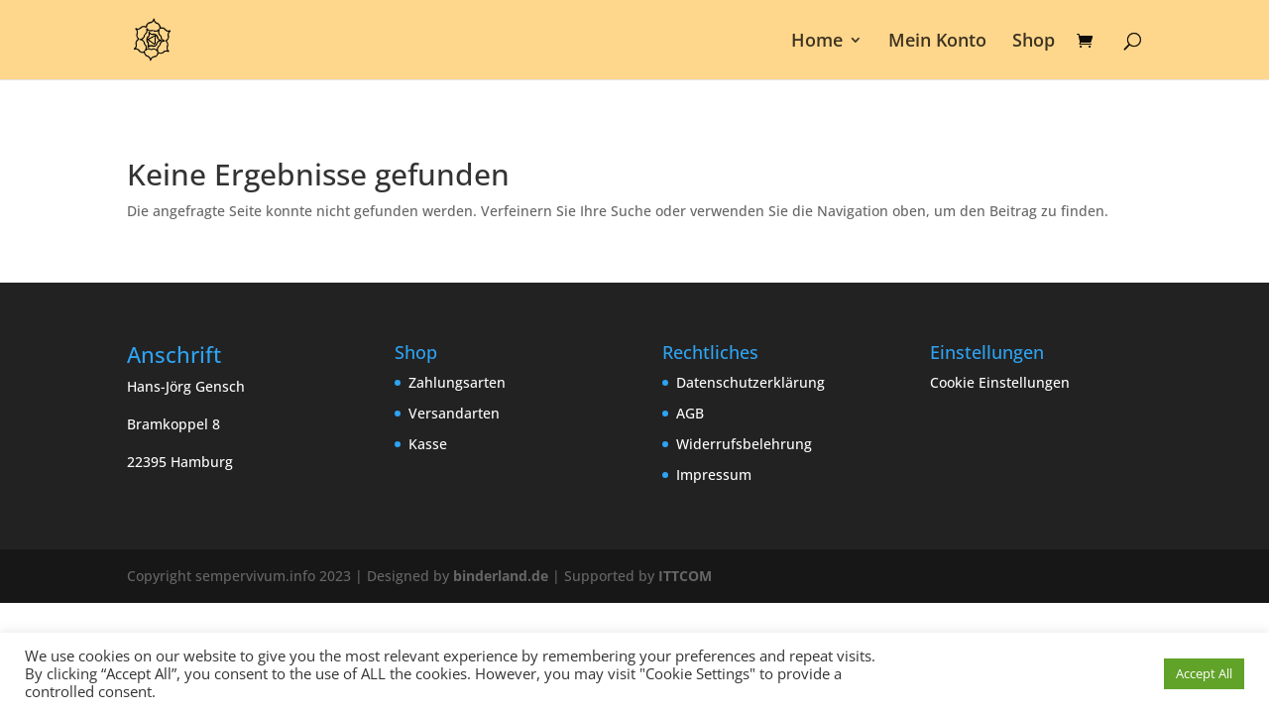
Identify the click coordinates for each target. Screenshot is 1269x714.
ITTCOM (685, 575)
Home (817, 42)
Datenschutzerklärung (750, 382)
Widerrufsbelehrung (744, 443)
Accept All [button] (1204, 673)
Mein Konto (937, 42)
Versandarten (454, 413)
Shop (1033, 42)
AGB (690, 413)
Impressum (713, 474)
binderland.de (500, 575)
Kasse (427, 443)
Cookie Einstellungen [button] (1000, 382)
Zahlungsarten (457, 382)
